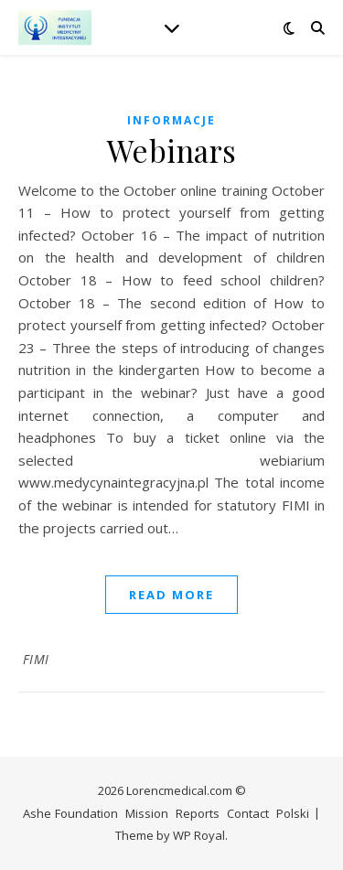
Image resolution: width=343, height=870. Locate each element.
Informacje (171, 120)
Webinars (172, 150)
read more (171, 594)
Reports (198, 813)
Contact (248, 813)
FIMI (36, 659)
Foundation (86, 813)
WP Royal (199, 835)
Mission (146, 813)
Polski (292, 813)
